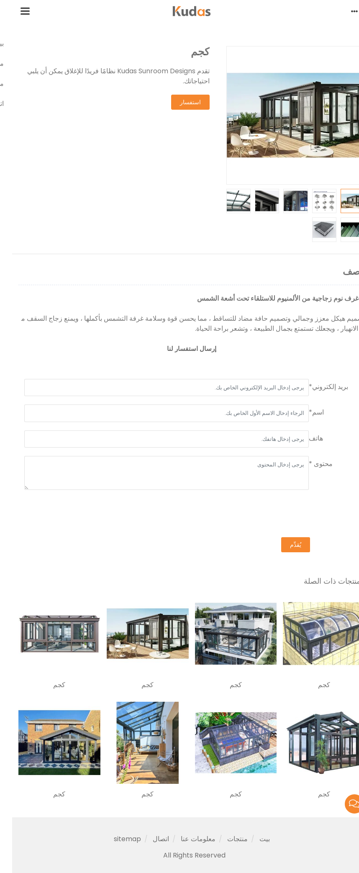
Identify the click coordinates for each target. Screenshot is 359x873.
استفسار (178, 102)
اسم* (304, 412)
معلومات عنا (186, 839)
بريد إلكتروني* (316, 386)
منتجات (225, 839)
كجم (312, 685)
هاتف (304, 438)
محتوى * (309, 464)
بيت (252, 839)
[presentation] (283, 514)
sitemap (115, 839)
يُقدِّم (283, 544)
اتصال (149, 839)
